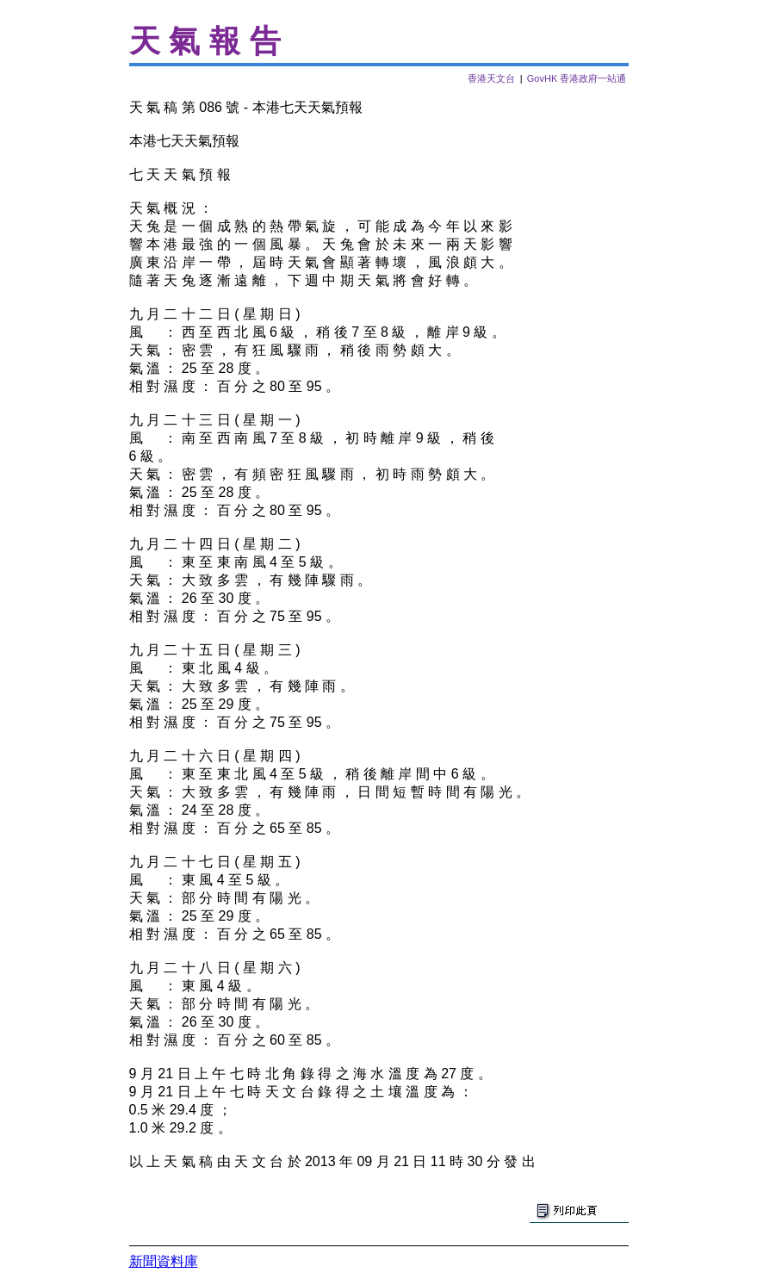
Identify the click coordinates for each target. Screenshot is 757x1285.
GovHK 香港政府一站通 (577, 78)
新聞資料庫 (163, 1261)
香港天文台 (491, 78)
